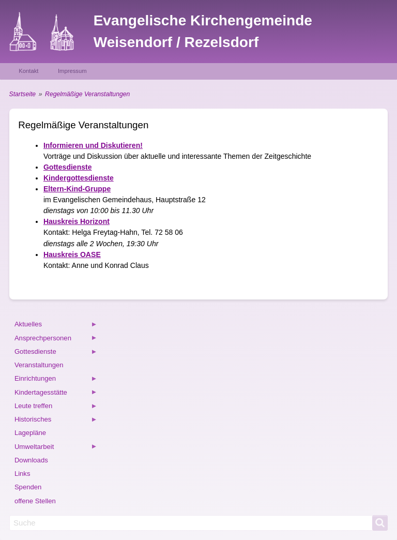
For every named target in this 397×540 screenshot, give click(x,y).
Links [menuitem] (22, 473)
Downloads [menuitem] (31, 460)
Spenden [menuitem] (28, 487)
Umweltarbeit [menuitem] (56, 448)
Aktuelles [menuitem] (56, 325)
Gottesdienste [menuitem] (56, 353)
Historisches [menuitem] (56, 420)
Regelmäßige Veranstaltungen (87, 94)
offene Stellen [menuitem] (35, 501)
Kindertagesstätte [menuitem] (56, 393)
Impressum (72, 71)
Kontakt (28, 71)
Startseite (22, 94)
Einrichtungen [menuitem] (56, 379)
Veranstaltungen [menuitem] (39, 365)
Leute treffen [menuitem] (56, 407)
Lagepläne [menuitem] (30, 433)
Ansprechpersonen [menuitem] (56, 339)
